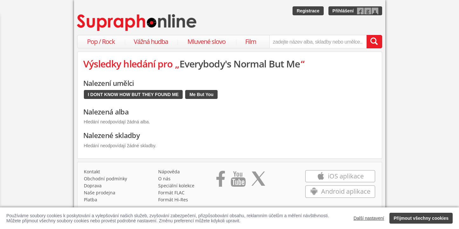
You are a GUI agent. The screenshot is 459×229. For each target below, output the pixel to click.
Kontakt (92, 172)
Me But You (201, 94)
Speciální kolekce (176, 186)
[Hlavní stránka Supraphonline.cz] (137, 22)
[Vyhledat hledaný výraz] (374, 41)
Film (250, 41)
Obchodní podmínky (105, 179)
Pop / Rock (101, 41)
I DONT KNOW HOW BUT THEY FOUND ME (133, 94)
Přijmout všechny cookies (421, 218)
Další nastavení (369, 218)
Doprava (93, 186)
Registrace (308, 10)
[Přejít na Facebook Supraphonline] (221, 181)
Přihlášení (343, 10)
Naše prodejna (99, 193)
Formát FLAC (171, 193)
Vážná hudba (151, 41)
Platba (90, 200)
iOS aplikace (340, 176)
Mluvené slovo (206, 41)
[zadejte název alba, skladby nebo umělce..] (317, 41)
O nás (164, 179)
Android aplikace (340, 191)
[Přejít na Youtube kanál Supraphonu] (238, 181)
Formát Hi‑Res (173, 200)
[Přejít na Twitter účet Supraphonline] (258, 181)
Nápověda (169, 172)
